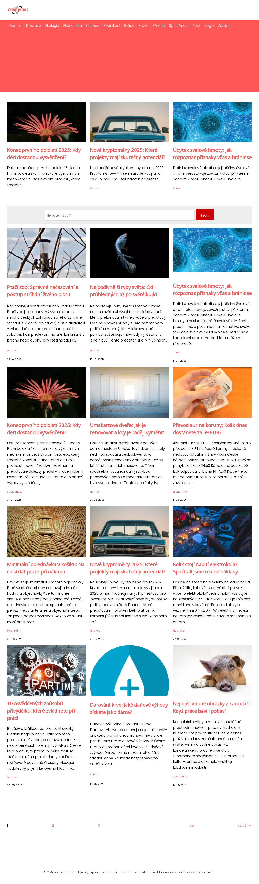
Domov (15, 25)
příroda (12, 350)
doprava (179, 630)
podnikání (13, 630)
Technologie (203, 25)
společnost (14, 491)
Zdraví (223, 25)
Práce (129, 25)
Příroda (159, 25)
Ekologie (52, 25)
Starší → (245, 825)
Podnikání (111, 25)
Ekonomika (72, 25)
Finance (92, 25)
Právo (143, 25)
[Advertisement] (129, 59)
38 (192, 825)
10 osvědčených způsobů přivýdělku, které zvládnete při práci (41, 710)
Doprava (33, 25)
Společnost (179, 25)
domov (95, 491)
